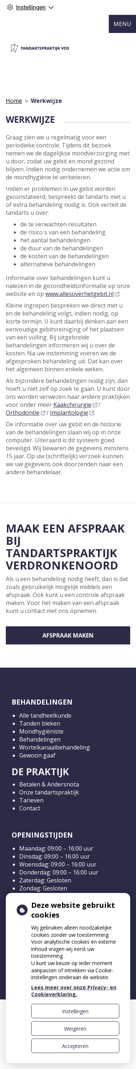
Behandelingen (40, 739)
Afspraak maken (68, 635)
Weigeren (75, 1028)
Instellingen (75, 1011)
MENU (122, 24)
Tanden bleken (39, 723)
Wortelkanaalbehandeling (54, 747)
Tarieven (31, 800)
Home (14, 101)
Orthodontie (25, 413)
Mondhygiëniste (41, 731)
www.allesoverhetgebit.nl (82, 294)
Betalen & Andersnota (49, 784)
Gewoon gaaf (37, 755)
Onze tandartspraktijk (49, 792)
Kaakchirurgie (75, 405)
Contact (29, 808)
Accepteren (75, 1046)
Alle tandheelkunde (45, 715)
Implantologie (72, 413)
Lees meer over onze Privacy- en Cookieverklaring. (73, 991)
